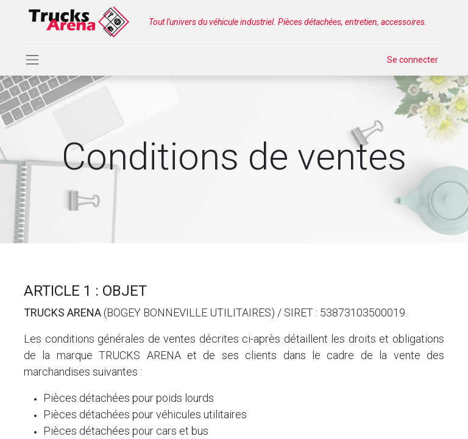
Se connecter (412, 60)
